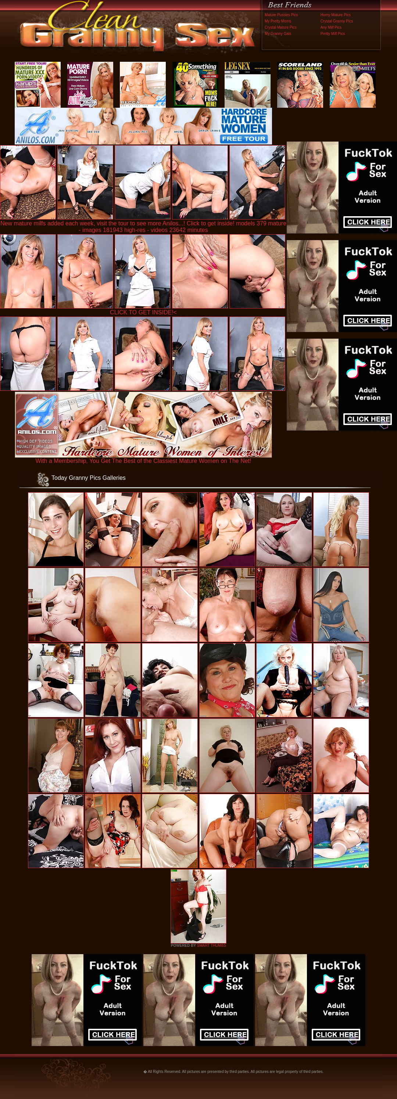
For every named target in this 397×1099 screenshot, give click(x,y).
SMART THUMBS (211, 945)
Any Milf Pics (331, 27)
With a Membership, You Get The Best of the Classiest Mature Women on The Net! (143, 458)
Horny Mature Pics (336, 15)
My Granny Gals (278, 34)
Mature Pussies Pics (281, 15)
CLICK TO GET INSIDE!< (143, 312)
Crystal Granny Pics (337, 21)
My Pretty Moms (278, 21)
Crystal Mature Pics (281, 27)
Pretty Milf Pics (333, 34)
